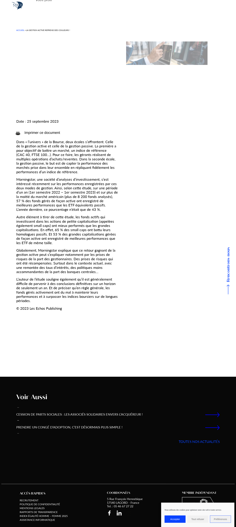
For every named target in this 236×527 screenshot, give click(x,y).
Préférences (220, 519)
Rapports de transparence (39, 512)
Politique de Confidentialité (40, 504)
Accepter (175, 519)
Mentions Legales (32, 508)
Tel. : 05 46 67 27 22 (120, 506)
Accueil (20, 30)
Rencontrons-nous (228, 264)
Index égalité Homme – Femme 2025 (44, 516)
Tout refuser (197, 519)
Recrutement (29, 500)
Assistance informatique (37, 520)
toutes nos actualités (199, 441)
